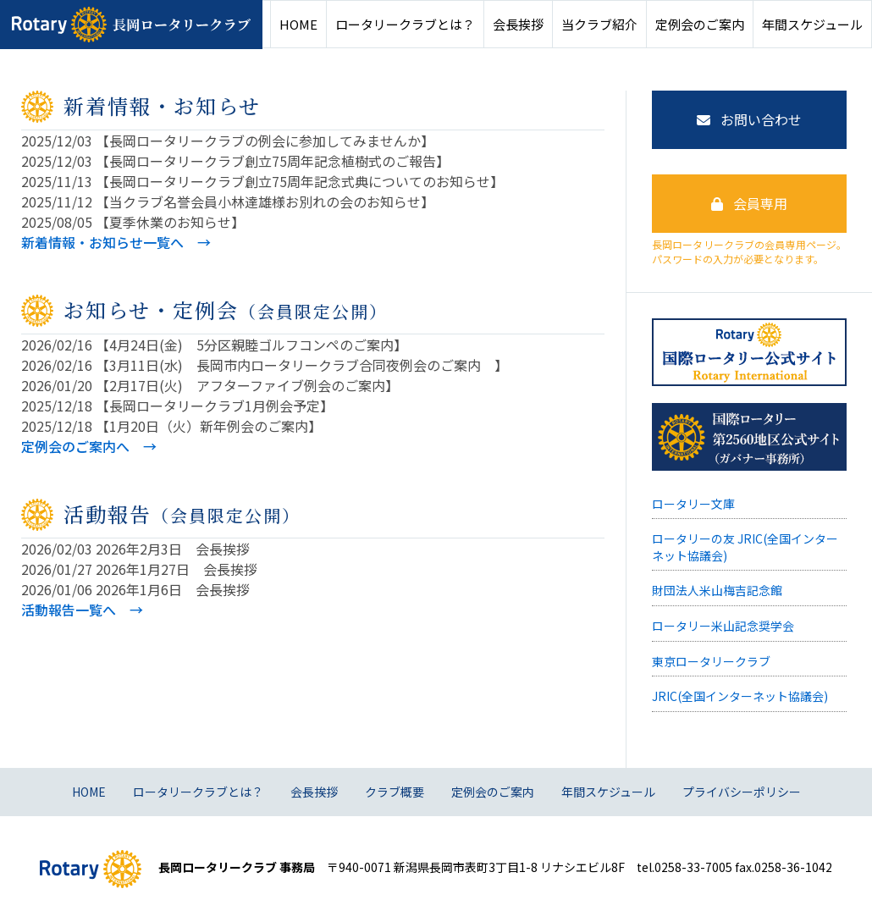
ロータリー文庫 (693, 503)
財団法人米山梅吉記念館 (717, 590)
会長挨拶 (518, 24)
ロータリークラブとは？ (405, 24)
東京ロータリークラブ (711, 661)
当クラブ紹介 (599, 24)
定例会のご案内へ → (89, 446)
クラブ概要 (394, 791)
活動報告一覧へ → (82, 609)
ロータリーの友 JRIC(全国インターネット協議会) (745, 547)
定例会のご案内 (699, 24)
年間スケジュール (812, 24)
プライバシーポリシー (741, 791)
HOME (298, 24)
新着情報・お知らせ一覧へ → (116, 242)
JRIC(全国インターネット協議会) (740, 695)
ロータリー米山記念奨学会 (723, 625)
